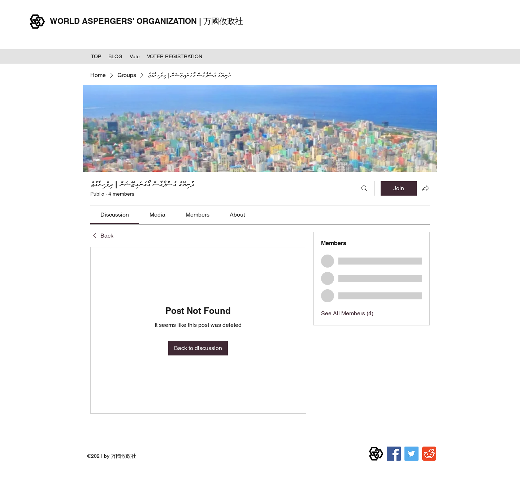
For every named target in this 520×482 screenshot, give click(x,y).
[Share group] (425, 188)
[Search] (364, 188)
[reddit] (429, 454)
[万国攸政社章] (376, 454)
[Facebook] (394, 454)
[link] (114, 214)
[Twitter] (411, 454)
